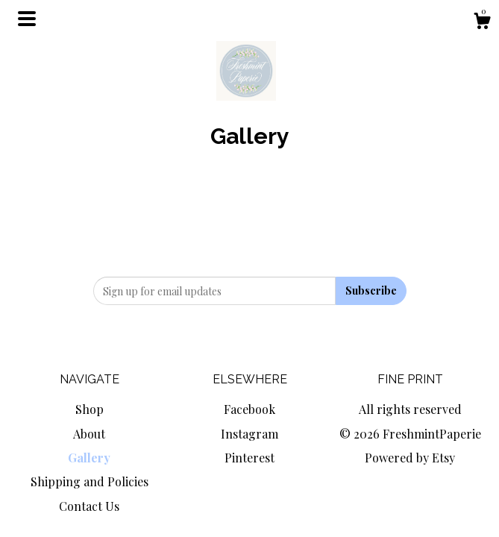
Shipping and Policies (89, 481)
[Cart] (482, 22)
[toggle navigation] (27, 18)
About (89, 434)
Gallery (89, 457)
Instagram (249, 434)
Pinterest (249, 457)
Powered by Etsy (410, 457)
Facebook (249, 409)
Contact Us (89, 506)
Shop (89, 409)
